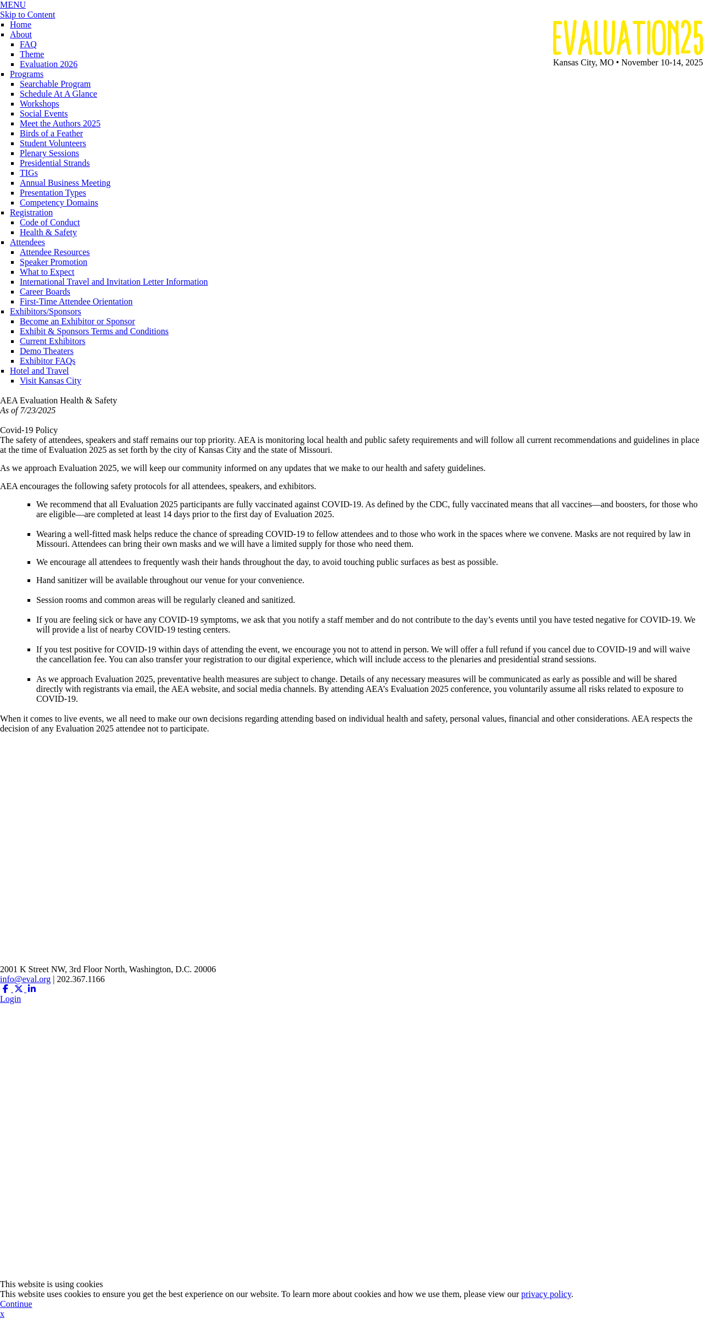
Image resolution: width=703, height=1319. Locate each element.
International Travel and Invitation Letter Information (114, 281)
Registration (31, 212)
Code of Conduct (50, 222)
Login (10, 999)
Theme (32, 54)
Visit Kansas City (50, 380)
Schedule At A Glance (58, 93)
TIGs (29, 173)
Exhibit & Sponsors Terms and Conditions (94, 331)
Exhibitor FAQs (47, 360)
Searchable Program (55, 83)
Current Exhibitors (53, 341)
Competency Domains (59, 202)
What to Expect (47, 271)
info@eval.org (25, 979)
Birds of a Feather (51, 133)
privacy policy (546, 1294)
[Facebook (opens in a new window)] (6, 989)
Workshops (39, 103)
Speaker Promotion (53, 262)
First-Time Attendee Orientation (76, 301)
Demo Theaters (47, 351)
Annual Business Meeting (65, 182)
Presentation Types (53, 192)
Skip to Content (27, 14)
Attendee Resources (55, 252)
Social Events (44, 113)
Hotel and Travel (39, 370)
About (21, 34)
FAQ (28, 44)
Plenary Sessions (49, 153)
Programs (26, 74)
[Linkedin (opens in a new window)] (31, 989)
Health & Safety (48, 232)
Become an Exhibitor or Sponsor (77, 321)
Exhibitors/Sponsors (45, 311)
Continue (16, 1304)
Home (20, 24)
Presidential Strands (55, 163)
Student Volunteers (53, 143)
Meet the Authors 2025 (60, 123)
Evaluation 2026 (48, 64)
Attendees (27, 242)
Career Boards (45, 291)
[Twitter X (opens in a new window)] (19, 989)
